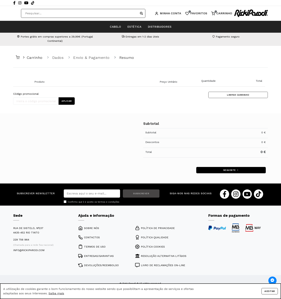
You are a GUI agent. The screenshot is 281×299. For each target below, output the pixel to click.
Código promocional (26, 93)
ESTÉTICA (134, 26)
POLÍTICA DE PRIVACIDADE (155, 229)
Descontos (152, 142)
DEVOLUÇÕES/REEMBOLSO (98, 266)
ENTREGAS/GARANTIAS (96, 257)
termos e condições (108, 203)
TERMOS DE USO (92, 247)
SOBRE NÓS (88, 229)
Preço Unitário (168, 81)
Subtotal (150, 132)
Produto (39, 81)
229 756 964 (21, 240)
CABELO (106, 26)
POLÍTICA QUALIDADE (151, 238)
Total (259, 80)
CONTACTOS (89, 238)
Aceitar (269, 291)
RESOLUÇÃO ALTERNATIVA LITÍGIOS (160, 257)
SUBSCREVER (141, 194)
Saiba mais (56, 293)
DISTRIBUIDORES (168, 26)
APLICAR (67, 101)
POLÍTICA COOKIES (150, 247)
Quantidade (208, 80)
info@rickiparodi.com (28, 251)
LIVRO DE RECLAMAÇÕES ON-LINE (160, 266)
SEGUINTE (230, 170)
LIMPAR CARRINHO (238, 95)
